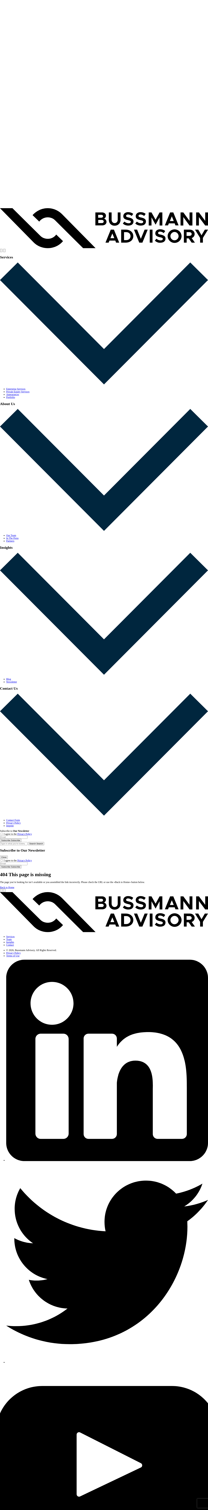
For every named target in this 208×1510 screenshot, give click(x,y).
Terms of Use (13, 955)
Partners (10, 541)
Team (9, 939)
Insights (10, 942)
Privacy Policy (13, 823)
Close (4, 857)
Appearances (12, 394)
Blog (8, 679)
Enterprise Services (15, 389)
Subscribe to (14, 831)
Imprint (10, 825)
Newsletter (11, 682)
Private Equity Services (17, 391)
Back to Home (7, 887)
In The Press (12, 538)
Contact (10, 945)
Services (10, 936)
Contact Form (13, 820)
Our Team (11, 535)
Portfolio (10, 397)
